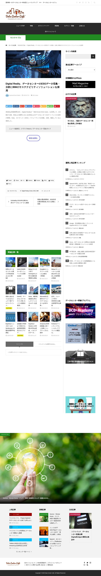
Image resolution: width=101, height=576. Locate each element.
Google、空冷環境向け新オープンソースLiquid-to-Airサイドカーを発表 (81, 224)
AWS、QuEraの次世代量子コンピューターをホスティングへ (82, 215)
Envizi (31, 191)
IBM (37, 191)
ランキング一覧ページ (23, 551)
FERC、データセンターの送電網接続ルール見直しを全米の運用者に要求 (82, 262)
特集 (31, 26)
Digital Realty (25, 191)
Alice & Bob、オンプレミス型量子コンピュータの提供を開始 (82, 196)
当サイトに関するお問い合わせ (35, 565)
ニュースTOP (20, 26)
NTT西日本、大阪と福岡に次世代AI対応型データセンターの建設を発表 (82, 252)
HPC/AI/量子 (82, 200)
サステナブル (15, 38)
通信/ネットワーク (83, 190)
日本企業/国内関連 (82, 256)
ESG (34, 191)
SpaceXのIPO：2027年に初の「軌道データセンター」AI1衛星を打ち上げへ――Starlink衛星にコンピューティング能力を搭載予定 (82, 185)
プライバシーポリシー (55, 563)
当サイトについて (50, 31)
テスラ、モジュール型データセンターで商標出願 (82, 205)
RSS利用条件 (41, 563)
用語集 (57, 26)
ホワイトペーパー (43, 26)
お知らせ (82, 26)
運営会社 (50, 565)
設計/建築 (81, 209)
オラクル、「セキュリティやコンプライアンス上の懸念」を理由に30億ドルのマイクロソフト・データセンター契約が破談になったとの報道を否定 (82, 173)
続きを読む (33, 138)
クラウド (82, 179)
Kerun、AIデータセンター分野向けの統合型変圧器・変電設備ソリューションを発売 (82, 243)
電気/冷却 (81, 228)
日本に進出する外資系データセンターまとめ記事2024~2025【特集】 (82, 234)
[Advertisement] (64, 13)
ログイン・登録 (69, 26)
